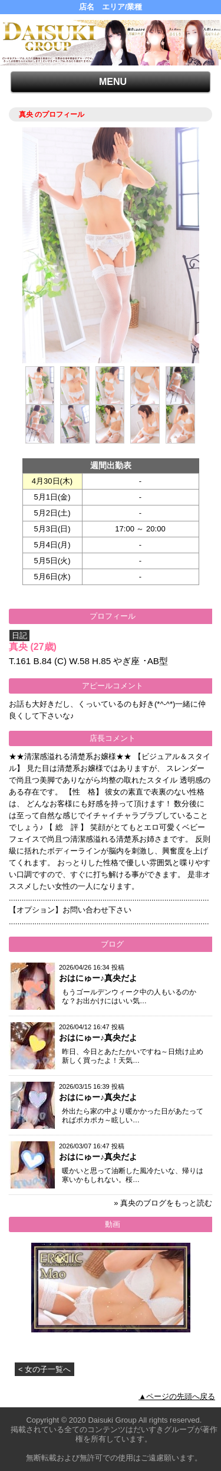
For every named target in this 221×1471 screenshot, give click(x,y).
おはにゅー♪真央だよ (98, 978)
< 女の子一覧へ (44, 1369)
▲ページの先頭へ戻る (176, 1396)
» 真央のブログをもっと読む (163, 1203)
